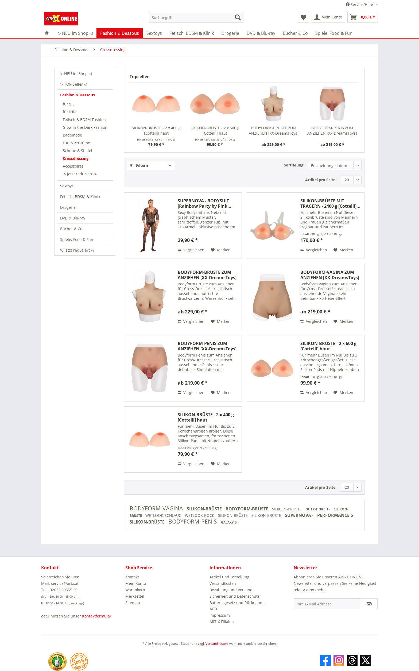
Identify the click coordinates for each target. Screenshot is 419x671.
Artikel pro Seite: (320, 179)
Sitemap (132, 602)
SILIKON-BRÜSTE (205, 509)
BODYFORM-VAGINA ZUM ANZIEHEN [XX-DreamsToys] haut (329, 275)
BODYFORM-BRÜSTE (247, 509)
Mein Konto (135, 583)
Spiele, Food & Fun (76, 239)
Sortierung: (294, 165)
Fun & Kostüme (76, 142)
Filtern (139, 165)
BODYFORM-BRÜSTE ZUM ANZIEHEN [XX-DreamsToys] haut (273, 130)
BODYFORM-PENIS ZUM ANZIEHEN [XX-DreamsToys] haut (332, 130)
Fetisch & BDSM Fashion (84, 119)
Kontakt (132, 576)
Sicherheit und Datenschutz (234, 596)
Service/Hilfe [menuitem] (360, 4)
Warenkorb (135, 589)
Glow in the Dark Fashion (85, 127)
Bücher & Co (71, 228)
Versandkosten (223, 583)
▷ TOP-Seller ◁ (73, 84)
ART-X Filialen (222, 621)
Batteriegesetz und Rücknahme (238, 602)
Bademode (72, 135)
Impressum (220, 615)
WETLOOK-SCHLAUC (163, 515)
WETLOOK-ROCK (200, 515)
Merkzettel (134, 596)
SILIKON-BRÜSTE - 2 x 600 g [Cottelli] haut (215, 130)
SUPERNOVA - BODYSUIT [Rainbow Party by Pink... (204, 203)
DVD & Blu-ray (72, 218)
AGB (213, 608)
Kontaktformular (96, 616)
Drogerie (68, 207)
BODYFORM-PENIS (193, 521)
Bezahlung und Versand (231, 589)
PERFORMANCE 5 (335, 515)
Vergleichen (191, 249)
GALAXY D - (230, 522)
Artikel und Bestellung (229, 576)
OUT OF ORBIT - (318, 509)
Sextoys (66, 185)
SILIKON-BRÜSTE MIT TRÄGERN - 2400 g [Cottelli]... (330, 203)
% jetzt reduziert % (80, 173)
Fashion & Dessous (77, 94)
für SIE (69, 104)
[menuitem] (196, 20)
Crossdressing (75, 158)
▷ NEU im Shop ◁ (76, 73)
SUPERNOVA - (300, 515)
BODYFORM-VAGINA (157, 508)
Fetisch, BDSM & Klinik (80, 196)
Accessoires (73, 166)
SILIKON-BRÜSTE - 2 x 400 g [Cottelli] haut (156, 130)
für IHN (69, 111)
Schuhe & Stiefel (77, 150)
